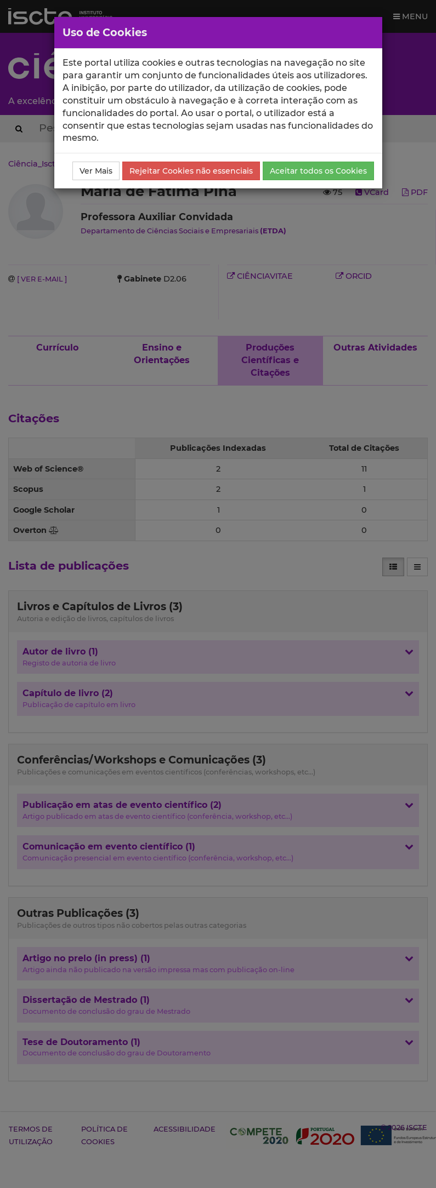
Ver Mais (96, 171)
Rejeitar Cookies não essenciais (191, 171)
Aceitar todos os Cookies (318, 171)
